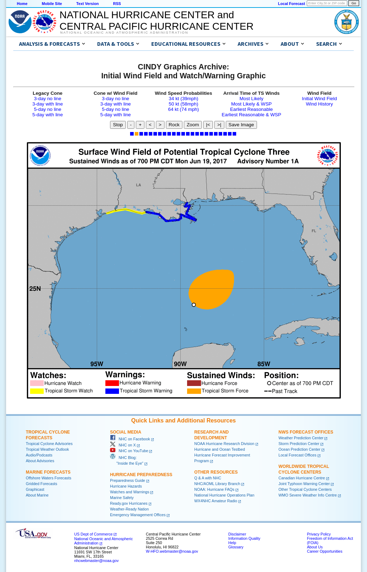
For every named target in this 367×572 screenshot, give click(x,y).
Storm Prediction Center (298, 443)
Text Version (87, 3)
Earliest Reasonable (251, 109)
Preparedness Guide (127, 480)
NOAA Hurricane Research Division (224, 443)
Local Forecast (291, 3)
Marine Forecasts (48, 472)
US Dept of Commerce (93, 534)
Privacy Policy (318, 534)
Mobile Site (52, 3)
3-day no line (47, 98)
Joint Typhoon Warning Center (304, 483)
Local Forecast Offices (297, 455)
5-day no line (47, 109)
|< (208, 124)
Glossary (235, 547)
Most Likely (251, 98)
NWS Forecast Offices (305, 432)
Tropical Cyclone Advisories (49, 443)
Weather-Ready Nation (129, 509)
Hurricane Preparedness (141, 474)
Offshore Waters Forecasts (48, 478)
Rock (174, 124)
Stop (118, 124)
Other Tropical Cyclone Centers (305, 489)
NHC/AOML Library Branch (217, 483)
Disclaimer (237, 534)
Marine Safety (122, 497)
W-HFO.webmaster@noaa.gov (172, 551)
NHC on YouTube (129, 451)
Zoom (193, 124)
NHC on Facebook (130, 439)
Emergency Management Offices (138, 515)
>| (219, 124)
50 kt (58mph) (183, 104)
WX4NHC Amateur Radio (215, 501)
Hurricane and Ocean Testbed (219, 449)
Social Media (125, 432)
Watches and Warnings (129, 492)
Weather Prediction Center (300, 438)
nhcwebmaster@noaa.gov (96, 560)
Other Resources (216, 472)
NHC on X (123, 445)
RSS (117, 3)
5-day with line (47, 114)
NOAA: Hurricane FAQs (214, 489)
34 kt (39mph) (183, 98)
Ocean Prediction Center (299, 449)
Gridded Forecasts (41, 483)
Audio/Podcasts (39, 455)
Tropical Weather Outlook (47, 449)
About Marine (37, 495)
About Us (315, 547)
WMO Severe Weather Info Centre (307, 495)
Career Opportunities (324, 551)
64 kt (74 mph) (183, 109)
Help (232, 543)
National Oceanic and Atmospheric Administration (124, 32)
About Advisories (40, 461)
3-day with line (47, 104)
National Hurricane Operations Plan (224, 495)
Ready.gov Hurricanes (129, 503)
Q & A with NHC (207, 478)
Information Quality (244, 538)
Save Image (241, 124)
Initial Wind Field (319, 98)
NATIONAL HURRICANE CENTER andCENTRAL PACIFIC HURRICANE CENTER (156, 20)
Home (22, 3)
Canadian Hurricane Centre (301, 478)
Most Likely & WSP (251, 104)
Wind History (319, 104)
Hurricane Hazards (126, 486)
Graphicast (35, 489)
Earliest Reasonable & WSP (251, 114)
